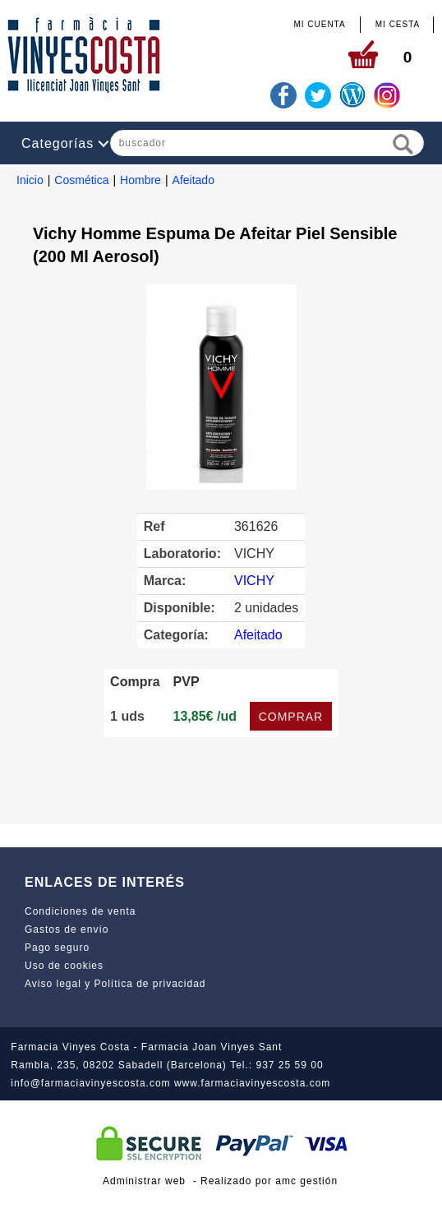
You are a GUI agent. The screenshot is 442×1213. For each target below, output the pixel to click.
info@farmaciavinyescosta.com (90, 1083)
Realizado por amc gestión (269, 1181)
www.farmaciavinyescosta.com (252, 1083)
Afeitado (193, 180)
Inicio (30, 180)
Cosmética (81, 180)
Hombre (140, 180)
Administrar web (144, 1181)
